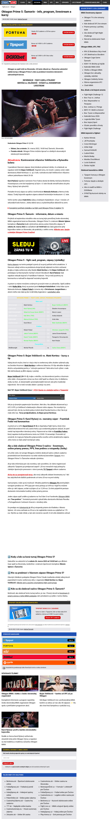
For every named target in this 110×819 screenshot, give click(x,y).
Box (57, 2)
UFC (51, 2)
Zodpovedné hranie (68, 806)
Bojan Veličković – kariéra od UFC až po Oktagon (56, 656)
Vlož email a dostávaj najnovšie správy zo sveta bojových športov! (21, 714)
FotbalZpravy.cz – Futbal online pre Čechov (57, 754)
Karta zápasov (13, 264)
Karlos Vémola (89, 176)
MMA (45, 2)
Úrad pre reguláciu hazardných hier (47, 806)
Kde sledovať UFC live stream (95, 62)
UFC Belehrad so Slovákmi (94, 93)
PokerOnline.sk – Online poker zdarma (21, 759)
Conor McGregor (90, 182)
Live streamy (76, 2)
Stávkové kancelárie (92, 2)
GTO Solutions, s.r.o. (9, 814)
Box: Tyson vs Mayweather (94, 152)
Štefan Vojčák (89, 204)
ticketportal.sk (24, 507)
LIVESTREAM (39, 86)
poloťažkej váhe (54, 292)
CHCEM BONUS (69, 32)
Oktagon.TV (54, 483)
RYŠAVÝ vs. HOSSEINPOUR (50, 83)
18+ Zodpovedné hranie (90, 812)
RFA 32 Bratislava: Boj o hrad (95, 90)
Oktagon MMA (64, 497)
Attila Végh (88, 186)
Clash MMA (88, 124)
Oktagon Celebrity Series (93, 118)
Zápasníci (65, 2)
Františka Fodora (60, 431)
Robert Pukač (27, 289)
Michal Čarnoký (22, 19)
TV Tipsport (48, 469)
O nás (105, 2)
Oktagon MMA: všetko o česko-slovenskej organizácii (19, 656)
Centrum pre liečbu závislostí (88, 806)
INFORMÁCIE (28, 80)
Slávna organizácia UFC (93, 121)
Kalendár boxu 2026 (91, 155)
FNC (29, 2)
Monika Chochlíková (92, 198)
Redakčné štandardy (25, 812)
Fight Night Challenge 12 (93, 133)
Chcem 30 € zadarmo (53, 618)
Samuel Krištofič (90, 189)
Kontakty (11, 812)
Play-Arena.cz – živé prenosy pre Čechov (56, 776)
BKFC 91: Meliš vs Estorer (94, 148)
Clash (22, 2)
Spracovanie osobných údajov (67, 812)
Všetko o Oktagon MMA (93, 108)
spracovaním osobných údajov (20, 728)
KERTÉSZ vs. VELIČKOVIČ (27, 83)
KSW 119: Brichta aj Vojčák (94, 102)
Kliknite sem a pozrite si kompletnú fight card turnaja (37, 583)
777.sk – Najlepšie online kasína (18, 767)
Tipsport (57, 456)
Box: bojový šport (90, 161)
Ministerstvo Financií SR (24, 806)
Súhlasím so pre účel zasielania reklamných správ (27, 728)
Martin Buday (89, 195)
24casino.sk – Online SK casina (18, 776)
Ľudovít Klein (89, 192)
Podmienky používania (44, 812)
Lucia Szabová (89, 201)
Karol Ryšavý (28, 426)
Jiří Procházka (89, 179)
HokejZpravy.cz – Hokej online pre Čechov (56, 773)
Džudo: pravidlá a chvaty (93, 164)
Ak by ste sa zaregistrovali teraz (20, 475)
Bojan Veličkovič (14, 376)
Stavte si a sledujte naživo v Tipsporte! (53, 390)
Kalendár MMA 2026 (92, 105)
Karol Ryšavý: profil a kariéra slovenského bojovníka (19, 692)
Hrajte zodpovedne (38, 624)
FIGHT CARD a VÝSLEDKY (45, 80)
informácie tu (43, 795)
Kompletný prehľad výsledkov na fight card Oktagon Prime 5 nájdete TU (36, 208)
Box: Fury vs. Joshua (92, 136)
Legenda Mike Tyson (92, 158)
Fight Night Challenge (92, 167)
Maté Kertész (29, 365)
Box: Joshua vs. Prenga (93, 145)
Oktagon (37, 2)
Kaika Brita (17, 286)
